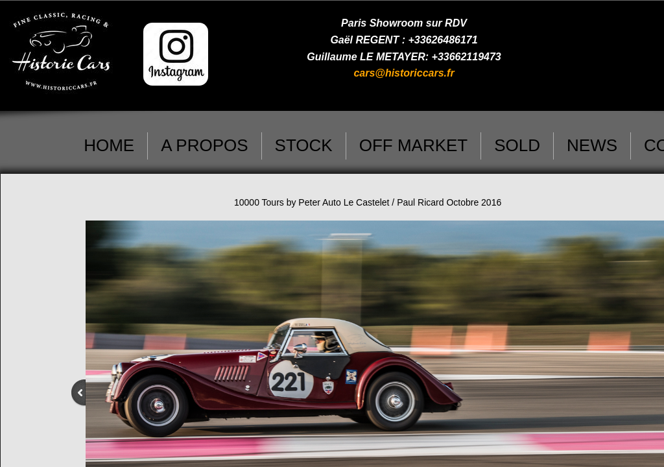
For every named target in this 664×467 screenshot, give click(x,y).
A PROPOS (204, 145)
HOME (109, 145)
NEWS (592, 145)
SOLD (517, 145)
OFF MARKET (413, 145)
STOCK (304, 145)
